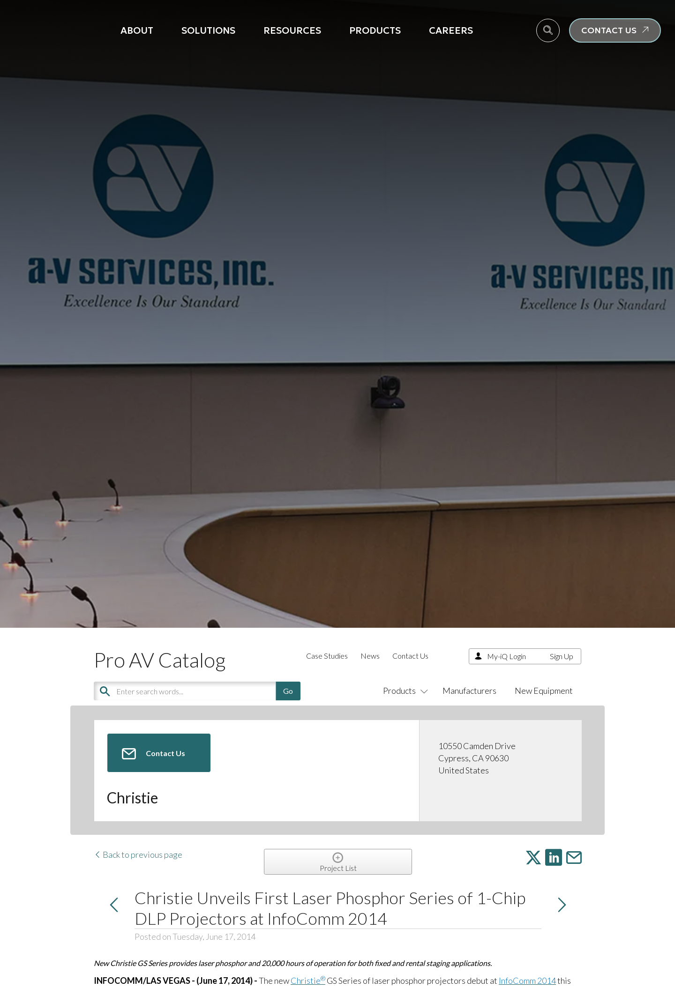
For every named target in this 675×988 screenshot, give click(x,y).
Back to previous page (138, 854)
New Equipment (544, 690)
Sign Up (561, 656)
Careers (451, 30)
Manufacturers (469, 690)
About (136, 30)
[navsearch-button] (548, 30)
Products (375, 30)
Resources (292, 30)
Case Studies (327, 655)
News (370, 655)
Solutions (208, 30)
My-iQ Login (506, 656)
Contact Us (410, 655)
